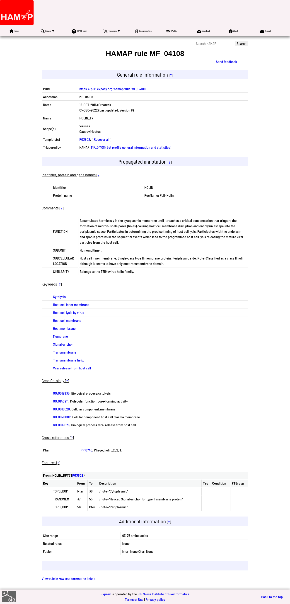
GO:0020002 (62, 417)
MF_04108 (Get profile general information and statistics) (131, 147)
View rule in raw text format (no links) (68, 578)
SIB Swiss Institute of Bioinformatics (163, 594)
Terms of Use (134, 599)
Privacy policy (155, 599)
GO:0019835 (61, 393)
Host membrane (64, 328)
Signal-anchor (63, 344)
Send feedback (226, 61)
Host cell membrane (67, 320)
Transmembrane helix (68, 360)
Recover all (101, 139)
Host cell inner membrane (71, 304)
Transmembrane (64, 352)
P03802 (84, 139)
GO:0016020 (61, 409)
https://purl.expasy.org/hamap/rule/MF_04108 (112, 89)
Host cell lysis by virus (68, 312)
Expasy (106, 594)
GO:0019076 (61, 425)
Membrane (60, 336)
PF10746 (86, 450)
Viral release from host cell (72, 368)
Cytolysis (59, 296)
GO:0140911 (60, 401)
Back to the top (272, 596)
